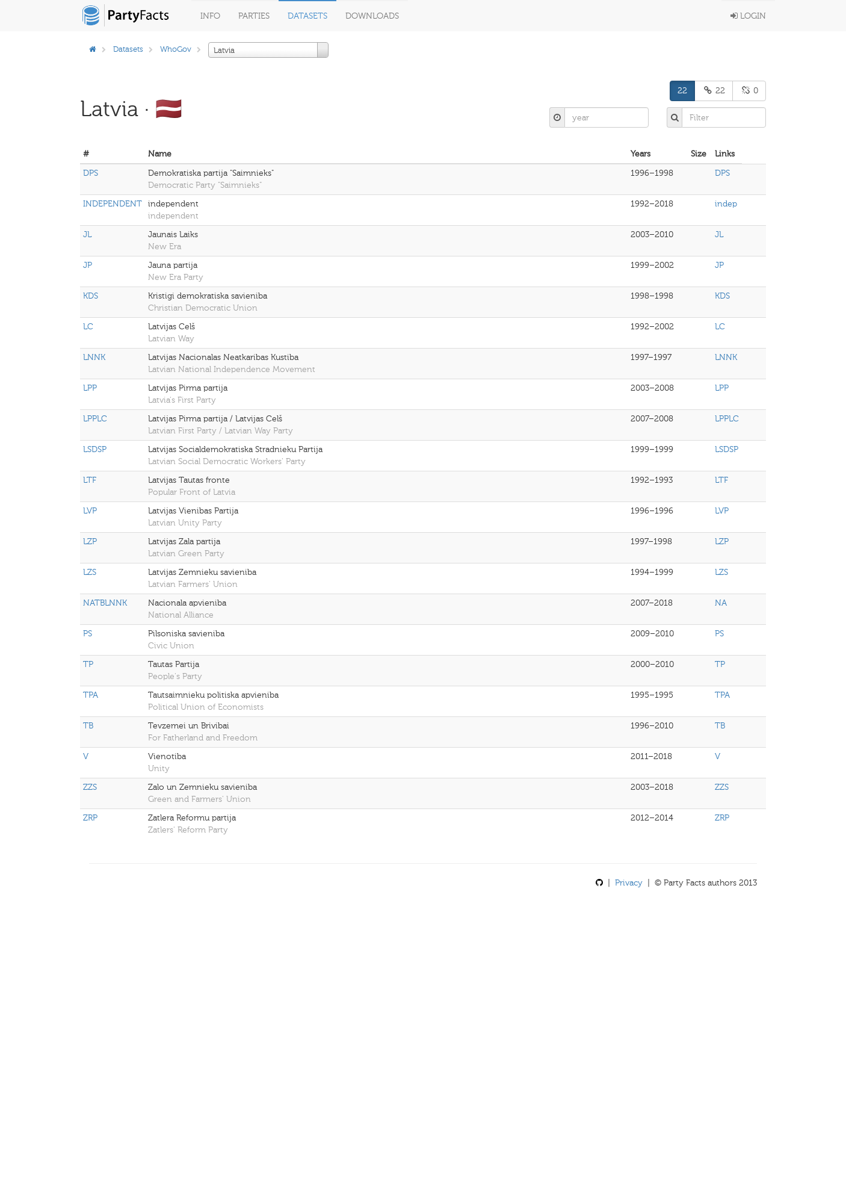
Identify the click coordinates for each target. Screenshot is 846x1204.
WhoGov (175, 49)
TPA (90, 695)
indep (726, 204)
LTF (89, 480)
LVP (90, 511)
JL (87, 234)
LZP (90, 541)
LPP (90, 388)
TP (88, 664)
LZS (89, 572)
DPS (90, 173)
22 (682, 90)
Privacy (629, 883)
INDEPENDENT (112, 204)
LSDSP (95, 449)
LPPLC (95, 419)
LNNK (94, 357)
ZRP (90, 818)
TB (88, 726)
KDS (90, 296)
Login (748, 16)
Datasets (307, 16)
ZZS (90, 787)
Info (210, 16)
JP (87, 265)
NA (721, 603)
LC (88, 326)
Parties (254, 16)
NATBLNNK (105, 603)
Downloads (372, 16)
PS (87, 633)
